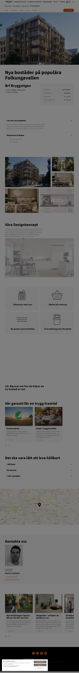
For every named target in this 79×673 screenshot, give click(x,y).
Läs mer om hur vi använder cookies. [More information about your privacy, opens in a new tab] (11, 666)
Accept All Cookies (40, 661)
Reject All (40, 664)
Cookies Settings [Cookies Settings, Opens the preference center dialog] (40, 667)
